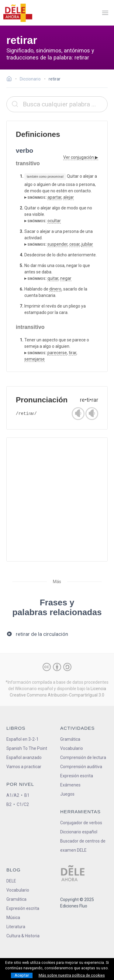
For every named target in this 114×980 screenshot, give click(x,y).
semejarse (34, 359)
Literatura (15, 926)
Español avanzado (24, 757)
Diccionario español (78, 831)
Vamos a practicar (23, 766)
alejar (68, 197)
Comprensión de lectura (83, 757)
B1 (26, 795)
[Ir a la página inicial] (10, 79)
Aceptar (22, 975)
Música (13, 917)
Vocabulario (71, 748)
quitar (52, 278)
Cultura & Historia (23, 935)
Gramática (70, 739)
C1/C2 (23, 804)
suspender (57, 244)
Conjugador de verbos (81, 822)
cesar (74, 244)
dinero (55, 289)
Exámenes (70, 784)
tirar (72, 352)
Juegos (67, 794)
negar (65, 278)
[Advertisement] (57, 499)
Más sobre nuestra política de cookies (72, 975)
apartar (54, 197)
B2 (9, 804)
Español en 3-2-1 (22, 739)
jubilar (87, 244)
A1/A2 (12, 795)
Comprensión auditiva (81, 766)
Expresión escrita (76, 775)
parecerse (57, 352)
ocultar (54, 220)
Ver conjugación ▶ (80, 157)
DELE (11, 880)
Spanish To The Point (26, 748)
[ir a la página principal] (17, 13)
